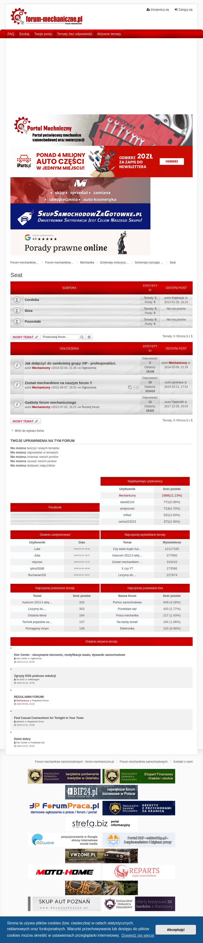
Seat (16, 275)
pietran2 (20, 721)
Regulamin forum (40, 700)
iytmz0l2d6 (37, 568)
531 (166, 515)
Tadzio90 (178, 402)
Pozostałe (33, 321)
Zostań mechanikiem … (127, 562)
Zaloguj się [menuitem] (183, 9)
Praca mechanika (127, 615)
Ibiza (28, 311)
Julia (37, 555)
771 (166, 502)
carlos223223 (127, 521)
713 (166, 508)
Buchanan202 (37, 575)
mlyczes (37, 562)
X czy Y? (127, 568)
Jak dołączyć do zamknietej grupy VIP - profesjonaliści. (70, 363)
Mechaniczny (41, 368)
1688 (165, 495)
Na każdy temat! (127, 622)
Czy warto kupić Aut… (127, 549)
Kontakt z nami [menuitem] (183, 761)
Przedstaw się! (127, 609)
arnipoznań (127, 508)
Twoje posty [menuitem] (43, 34)
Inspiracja (178, 298)
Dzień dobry (22, 739)
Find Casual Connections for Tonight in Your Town (49, 718)
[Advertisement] (101, 78)
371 (166, 521)
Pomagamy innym (37, 628)
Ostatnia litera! (37, 615)
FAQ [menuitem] (11, 34)
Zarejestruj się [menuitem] (158, 9)
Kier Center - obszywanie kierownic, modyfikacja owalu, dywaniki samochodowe (69, 655)
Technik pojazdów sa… (37, 622)
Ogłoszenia (89, 368)
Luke (37, 549)
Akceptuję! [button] (176, 930)
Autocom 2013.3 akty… (127, 555)
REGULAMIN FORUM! (29, 697)
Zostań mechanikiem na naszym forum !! (58, 383)
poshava (177, 382)
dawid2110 (127, 502)
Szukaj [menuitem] (24, 34)
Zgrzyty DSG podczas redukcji (35, 676)
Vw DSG (20, 679)
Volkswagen (33, 679)
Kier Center (21, 658)
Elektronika (127, 628)
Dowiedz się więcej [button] (138, 935)
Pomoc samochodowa (127, 602)
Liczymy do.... (127, 575)
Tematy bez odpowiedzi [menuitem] (74, 34)
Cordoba (32, 300)
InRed (127, 515)
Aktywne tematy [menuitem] (109, 34)
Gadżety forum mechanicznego (50, 402)
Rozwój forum (90, 407)
